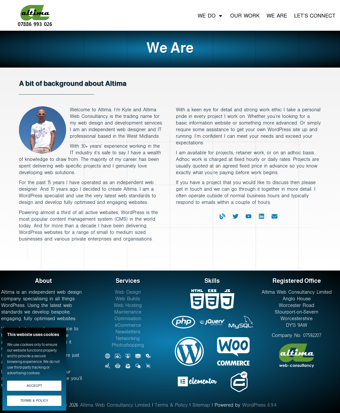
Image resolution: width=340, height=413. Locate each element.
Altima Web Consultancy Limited (115, 405)
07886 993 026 (35, 24)
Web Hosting (128, 305)
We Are (277, 15)
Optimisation (128, 318)
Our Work (244, 15)
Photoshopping (128, 345)
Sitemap (201, 405)
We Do (210, 16)
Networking (128, 338)
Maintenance (127, 311)
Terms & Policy (171, 405)
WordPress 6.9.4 (259, 405)
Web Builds (127, 298)
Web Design (128, 292)
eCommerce (128, 325)
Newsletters (127, 331)
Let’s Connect (314, 15)
